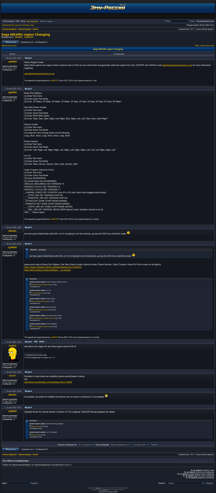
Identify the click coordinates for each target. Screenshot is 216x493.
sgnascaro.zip (36, 426)
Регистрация (8, 21)
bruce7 (12, 376)
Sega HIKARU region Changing (25, 34)
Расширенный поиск (205, 21)
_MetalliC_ (18, 37)
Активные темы (28, 25)
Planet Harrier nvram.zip (39, 301)
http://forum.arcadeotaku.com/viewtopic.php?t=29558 (48, 382)
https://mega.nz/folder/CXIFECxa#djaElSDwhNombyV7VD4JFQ (53, 267)
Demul (35, 29)
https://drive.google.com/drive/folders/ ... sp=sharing (47, 270)
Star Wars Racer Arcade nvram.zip (43, 318)
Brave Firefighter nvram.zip (40, 326)
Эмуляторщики (25, 29)
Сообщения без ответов (11, 25)
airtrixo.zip (34, 435)
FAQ (17, 21)
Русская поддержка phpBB (108, 491)
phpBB (98, 488)
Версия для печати (9, 45)
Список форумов (9, 29)
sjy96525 (12, 62)
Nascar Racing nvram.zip (40, 310)
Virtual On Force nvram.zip (40, 284)
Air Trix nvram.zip (37, 293)
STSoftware (104, 489)
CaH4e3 (12, 346)
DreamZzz (28, 37)
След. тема (209, 45)
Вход (23, 21)
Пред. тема (199, 45)
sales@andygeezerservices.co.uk (177, 65)
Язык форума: (32, 21)
